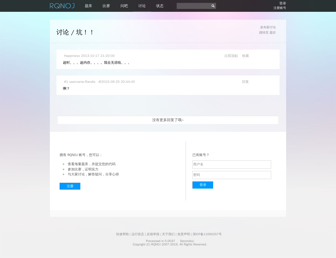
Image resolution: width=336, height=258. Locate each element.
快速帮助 (122, 234)
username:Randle (82, 81)
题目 (273, 32)
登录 (282, 3)
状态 (160, 6)
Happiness (72, 55)
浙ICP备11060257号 (207, 234)
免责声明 (183, 234)
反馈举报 (153, 234)
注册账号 (280, 8)
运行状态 (138, 234)
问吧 (124, 6)
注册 (70, 186)
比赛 (106, 6)
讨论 (142, 6)
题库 (88, 6)
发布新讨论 (268, 27)
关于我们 (168, 234)
